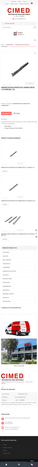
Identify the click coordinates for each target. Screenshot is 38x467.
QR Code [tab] (16, 113)
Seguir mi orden (13, 3)
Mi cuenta (14, 1)
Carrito (19, 1)
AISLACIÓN (5, 256)
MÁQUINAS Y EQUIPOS (8, 293)
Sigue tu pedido (6, 453)
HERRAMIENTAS (9, 44)
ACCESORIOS (6, 252)
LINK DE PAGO (6, 290)
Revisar (24, 1)
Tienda (6, 3)
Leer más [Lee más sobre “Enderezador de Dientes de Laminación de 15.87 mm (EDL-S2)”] (5, 205)
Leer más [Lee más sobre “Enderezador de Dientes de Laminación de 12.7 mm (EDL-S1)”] (5, 172)
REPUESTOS (6, 297)
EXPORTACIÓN (6, 282)
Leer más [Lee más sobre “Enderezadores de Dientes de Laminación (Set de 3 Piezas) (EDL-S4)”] (5, 240)
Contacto (5, 444)
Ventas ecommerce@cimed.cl (11, 429)
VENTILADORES (6, 301)
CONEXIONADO (6, 267)
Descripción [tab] (6, 113)
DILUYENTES (6, 275)
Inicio (2, 44)
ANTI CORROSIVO (7, 260)
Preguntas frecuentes (24, 3)
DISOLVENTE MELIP (7, 278)
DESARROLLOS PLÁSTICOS (9, 271)
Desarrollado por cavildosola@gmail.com (16, 462)
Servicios (5, 450)
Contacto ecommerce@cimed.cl (12, 427)
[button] (35, 53)
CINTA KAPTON (6, 263)
